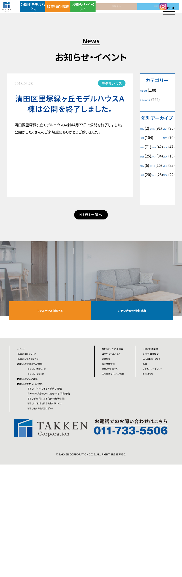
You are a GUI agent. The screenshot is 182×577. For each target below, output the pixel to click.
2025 (163, 128)
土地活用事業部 (155, 396)
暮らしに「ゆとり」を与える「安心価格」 (61, 465)
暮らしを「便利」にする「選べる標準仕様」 (60, 493)
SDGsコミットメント (158, 413)
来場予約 (105, 10)
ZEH (146, 421)
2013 (163, 184)
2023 (161, 137)
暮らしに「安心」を (48, 438)
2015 (165, 174)
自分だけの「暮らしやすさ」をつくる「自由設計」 (60, 479)
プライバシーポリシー (158, 432)
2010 (143, 202)
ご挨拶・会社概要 (156, 404)
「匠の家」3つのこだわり (35, 413)
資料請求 (127, 10)
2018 (143, 165)
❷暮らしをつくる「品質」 (35, 446)
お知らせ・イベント (83, 11)
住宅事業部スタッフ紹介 (115, 451)
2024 (143, 137)
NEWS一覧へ (91, 245)
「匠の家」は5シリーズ (33, 404)
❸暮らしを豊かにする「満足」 (39, 454)
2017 (163, 165)
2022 (143, 147)
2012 (143, 193)
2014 (143, 184)
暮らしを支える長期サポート (57, 518)
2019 (163, 156)
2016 (143, 174)
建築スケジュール (115, 440)
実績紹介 (109, 423)
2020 (143, 156)
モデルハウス (149, 99)
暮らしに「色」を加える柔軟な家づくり (61, 507)
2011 (163, 193)
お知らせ (146, 90)
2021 (163, 147)
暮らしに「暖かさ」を (50, 429)
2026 (143, 128)
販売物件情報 (61, 11)
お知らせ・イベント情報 (116, 399)
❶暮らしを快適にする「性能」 (39, 421)
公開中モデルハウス (39, 11)
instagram (151, 443)
